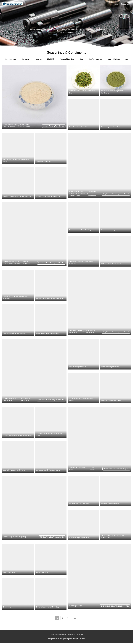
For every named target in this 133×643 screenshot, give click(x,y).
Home (116, 4)
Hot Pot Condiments (95, 59)
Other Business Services (96, 30)
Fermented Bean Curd (67, 59)
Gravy (82, 59)
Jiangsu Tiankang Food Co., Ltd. (53, 126)
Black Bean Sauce (11, 59)
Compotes (25, 59)
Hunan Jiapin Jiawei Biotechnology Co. (116, 469)
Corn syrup (38, 59)
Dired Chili (50, 59)
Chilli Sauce (92, 468)
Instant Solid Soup (114, 59)
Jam (126, 59)
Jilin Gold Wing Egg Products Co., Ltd (52, 537)
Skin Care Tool (80, 30)
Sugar (80, 606)
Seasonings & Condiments (92, 194)
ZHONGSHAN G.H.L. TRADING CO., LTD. (115, 606)
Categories (125, 4)
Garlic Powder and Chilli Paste (25, 126)
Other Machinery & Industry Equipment (60, 30)
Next (74, 618)
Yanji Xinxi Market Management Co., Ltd (116, 194)
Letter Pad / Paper (67, 32)
